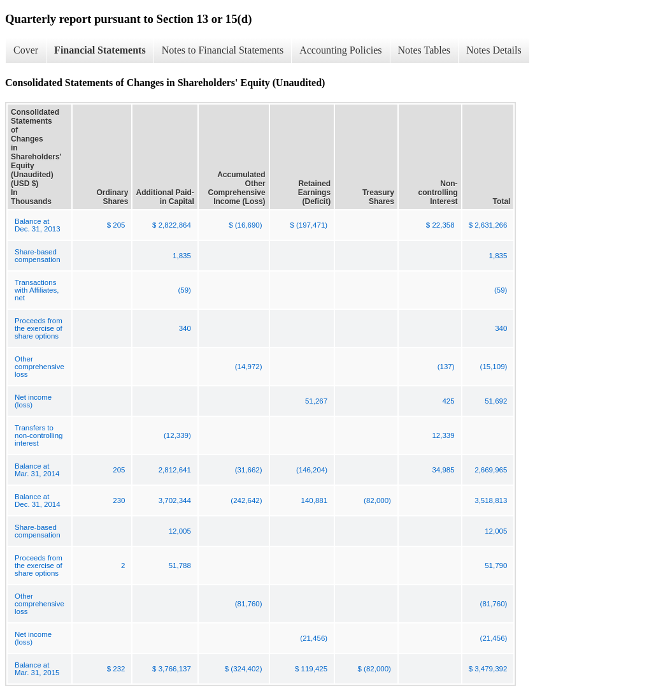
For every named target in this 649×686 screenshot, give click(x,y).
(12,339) (177, 435)
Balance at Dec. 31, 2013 (38, 225)
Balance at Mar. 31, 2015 (37, 668)
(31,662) (248, 470)
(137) (446, 366)
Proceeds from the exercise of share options (38, 328)
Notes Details (494, 50)
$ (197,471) (308, 225)
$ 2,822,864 (171, 225)
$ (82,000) (374, 669)
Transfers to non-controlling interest (38, 435)
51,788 (180, 565)
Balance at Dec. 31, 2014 (38, 500)
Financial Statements (100, 50)
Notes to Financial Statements (223, 50)
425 (448, 401)
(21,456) (313, 638)
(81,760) (248, 604)
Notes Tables (424, 50)
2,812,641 (175, 470)
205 (119, 470)
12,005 (180, 531)
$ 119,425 (311, 669)
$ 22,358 (440, 225)
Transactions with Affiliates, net (37, 290)
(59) (184, 290)
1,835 (182, 255)
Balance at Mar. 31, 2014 (37, 470)
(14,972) (248, 366)
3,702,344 (175, 500)
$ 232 (116, 669)
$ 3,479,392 (488, 669)
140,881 (314, 500)
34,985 (443, 470)
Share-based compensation (38, 255)
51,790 (496, 565)
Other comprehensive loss (39, 366)
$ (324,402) (243, 669)
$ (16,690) (245, 225)
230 (119, 500)
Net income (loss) (33, 401)
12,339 (443, 435)
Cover (25, 50)
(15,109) (494, 366)
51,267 (316, 401)
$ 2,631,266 (488, 225)
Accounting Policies (340, 50)
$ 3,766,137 (171, 669)
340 (185, 328)
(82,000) (377, 500)
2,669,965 (490, 470)
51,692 (496, 401)
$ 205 (116, 225)
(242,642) (246, 500)
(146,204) (311, 470)
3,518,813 (490, 500)
